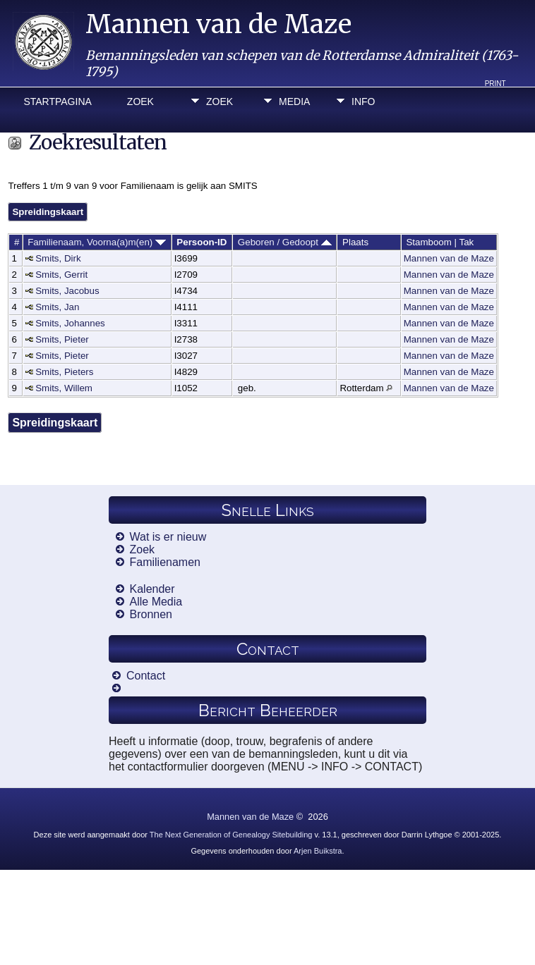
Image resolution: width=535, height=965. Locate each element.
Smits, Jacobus (67, 290)
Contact (145, 676)
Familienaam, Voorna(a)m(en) (97, 242)
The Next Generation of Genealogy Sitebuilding (231, 834)
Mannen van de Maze (218, 24)
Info (363, 101)
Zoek (140, 101)
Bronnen (151, 614)
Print (495, 83)
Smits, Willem (63, 388)
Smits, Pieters (64, 372)
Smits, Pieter (62, 339)
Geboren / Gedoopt (285, 242)
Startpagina (57, 101)
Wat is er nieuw (168, 537)
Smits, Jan (57, 307)
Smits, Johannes (70, 323)
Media (294, 101)
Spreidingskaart (47, 212)
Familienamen (165, 562)
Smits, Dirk (57, 258)
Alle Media (156, 602)
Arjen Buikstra (318, 851)
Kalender (152, 589)
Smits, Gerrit (61, 274)
